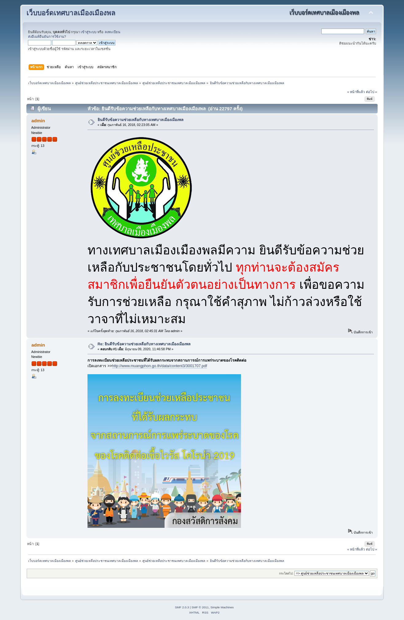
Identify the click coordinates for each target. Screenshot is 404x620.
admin (38, 120)
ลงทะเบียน (112, 32)
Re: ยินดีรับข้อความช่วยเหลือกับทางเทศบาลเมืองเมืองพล (144, 344)
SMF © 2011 (200, 607)
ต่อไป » (371, 92)
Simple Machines (222, 607)
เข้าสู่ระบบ (88, 32)
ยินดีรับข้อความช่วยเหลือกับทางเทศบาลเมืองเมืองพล (141, 120)
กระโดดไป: (286, 573)
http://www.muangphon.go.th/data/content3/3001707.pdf (159, 366)
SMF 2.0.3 (182, 607)
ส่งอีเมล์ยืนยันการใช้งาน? (47, 36)
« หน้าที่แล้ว (356, 92)
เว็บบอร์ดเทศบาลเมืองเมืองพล (70, 13)
